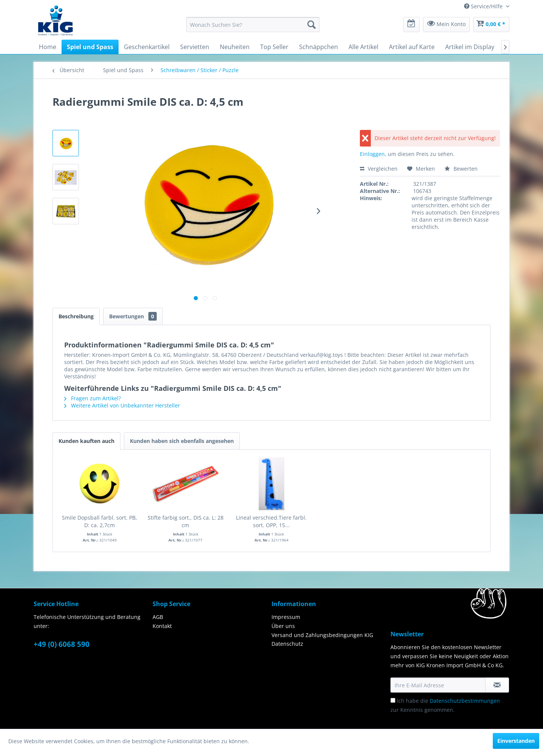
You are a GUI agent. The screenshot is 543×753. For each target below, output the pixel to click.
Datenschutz (287, 643)
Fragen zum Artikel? (92, 398)
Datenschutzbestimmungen (465, 700)
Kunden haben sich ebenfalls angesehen (182, 440)
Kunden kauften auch (86, 440)
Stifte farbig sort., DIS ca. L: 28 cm (186, 521)
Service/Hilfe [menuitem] (484, 6)
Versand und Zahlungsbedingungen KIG (322, 635)
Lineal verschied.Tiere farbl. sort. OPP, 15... (271, 521)
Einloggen (372, 153)
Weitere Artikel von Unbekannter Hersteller (122, 405)
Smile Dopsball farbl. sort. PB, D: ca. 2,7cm (99, 521)
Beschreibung (76, 316)
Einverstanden (516, 740)
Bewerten (461, 168)
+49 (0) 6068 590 (61, 644)
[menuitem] (252, 24)
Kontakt (162, 626)
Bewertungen (133, 316)
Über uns (283, 626)
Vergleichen (379, 168)
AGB (158, 616)
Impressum (286, 616)
